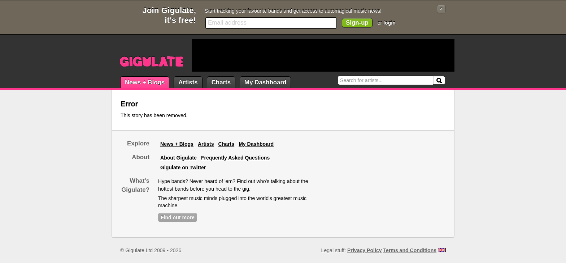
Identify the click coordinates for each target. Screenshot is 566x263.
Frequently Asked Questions (235, 158)
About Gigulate (178, 158)
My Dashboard (265, 82)
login (389, 23)
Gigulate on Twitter (183, 167)
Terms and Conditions (410, 250)
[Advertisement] (323, 55)
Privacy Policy (364, 250)
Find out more (178, 217)
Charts (221, 82)
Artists (187, 82)
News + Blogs (145, 82)
